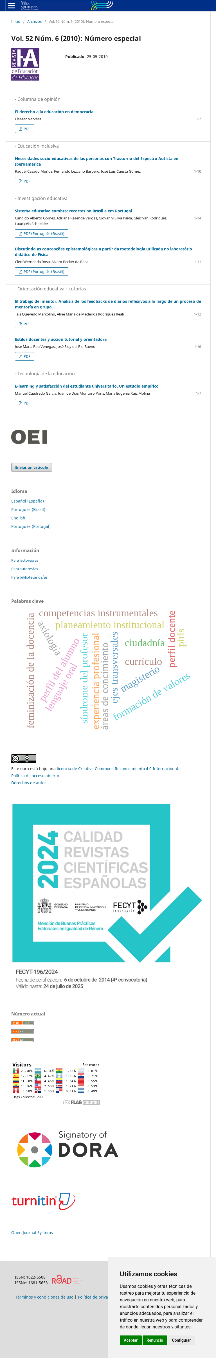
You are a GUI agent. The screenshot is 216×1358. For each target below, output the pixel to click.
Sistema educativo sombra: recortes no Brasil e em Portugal (73, 211)
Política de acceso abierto (35, 775)
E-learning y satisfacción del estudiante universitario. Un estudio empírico (87, 386)
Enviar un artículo (31, 467)
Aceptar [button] (131, 1340)
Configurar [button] (181, 1340)
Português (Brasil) (28, 509)
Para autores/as (24, 568)
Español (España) (27, 501)
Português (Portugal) (31, 526)
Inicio (15, 21)
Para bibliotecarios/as (29, 577)
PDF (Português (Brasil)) (43, 233)
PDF (26, 128)
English (18, 518)
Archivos (34, 21)
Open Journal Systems (32, 1232)
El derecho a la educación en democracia (54, 111)
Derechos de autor (28, 782)
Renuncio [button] (155, 1340)
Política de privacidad (98, 1297)
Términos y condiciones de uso (44, 1297)
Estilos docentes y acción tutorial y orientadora (61, 339)
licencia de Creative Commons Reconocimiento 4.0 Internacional (117, 768)
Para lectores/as (24, 560)
